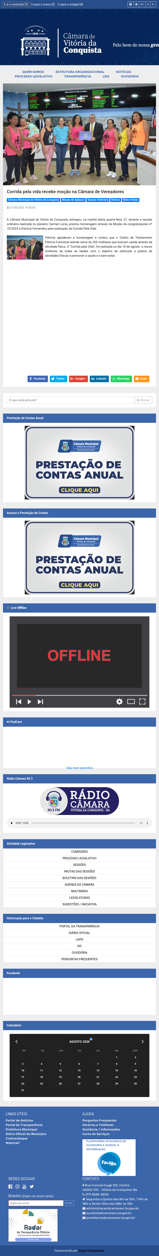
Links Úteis (16, 1114)
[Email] (35, 1203)
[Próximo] (143, 1041)
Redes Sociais (21, 1179)
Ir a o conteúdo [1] (16, 4)
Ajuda (88, 1114)
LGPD (79, 939)
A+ (142, 4)
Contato (90, 1179)
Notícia (115, 199)
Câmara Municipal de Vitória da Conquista (33, 199)
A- (153, 4)
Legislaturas (79, 898)
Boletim (14, 1196)
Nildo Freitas (130, 199)
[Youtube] (25, 1186)
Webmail (12, 1143)
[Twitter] (32, 1186)
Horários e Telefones (98, 1125)
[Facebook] (11, 1186)
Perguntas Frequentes (79, 959)
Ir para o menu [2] (43, 4)
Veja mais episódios (79, 768)
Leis (106, 76)
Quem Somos (33, 72)
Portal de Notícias (19, 1120)
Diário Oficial (79, 933)
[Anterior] (16, 1041)
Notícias (123, 72)
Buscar (143, 400)
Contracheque (17, 1138)
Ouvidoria (130, 76)
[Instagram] (18, 1186)
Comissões (79, 851)
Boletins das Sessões (79, 878)
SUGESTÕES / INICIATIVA (79, 904)
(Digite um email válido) (38, 1196)
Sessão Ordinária (98, 199)
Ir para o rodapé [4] (70, 4)
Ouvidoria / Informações (101, 1129)
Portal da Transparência (79, 926)
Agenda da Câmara (79, 884)
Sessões (79, 865)
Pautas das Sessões (79, 871)
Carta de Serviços (95, 1134)
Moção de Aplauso (73, 199)
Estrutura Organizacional (80, 72)
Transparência (77, 76)
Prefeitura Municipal (21, 1129)
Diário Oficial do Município (26, 1134)
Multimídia (79, 891)
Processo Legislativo (33, 76)
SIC (79, 946)
